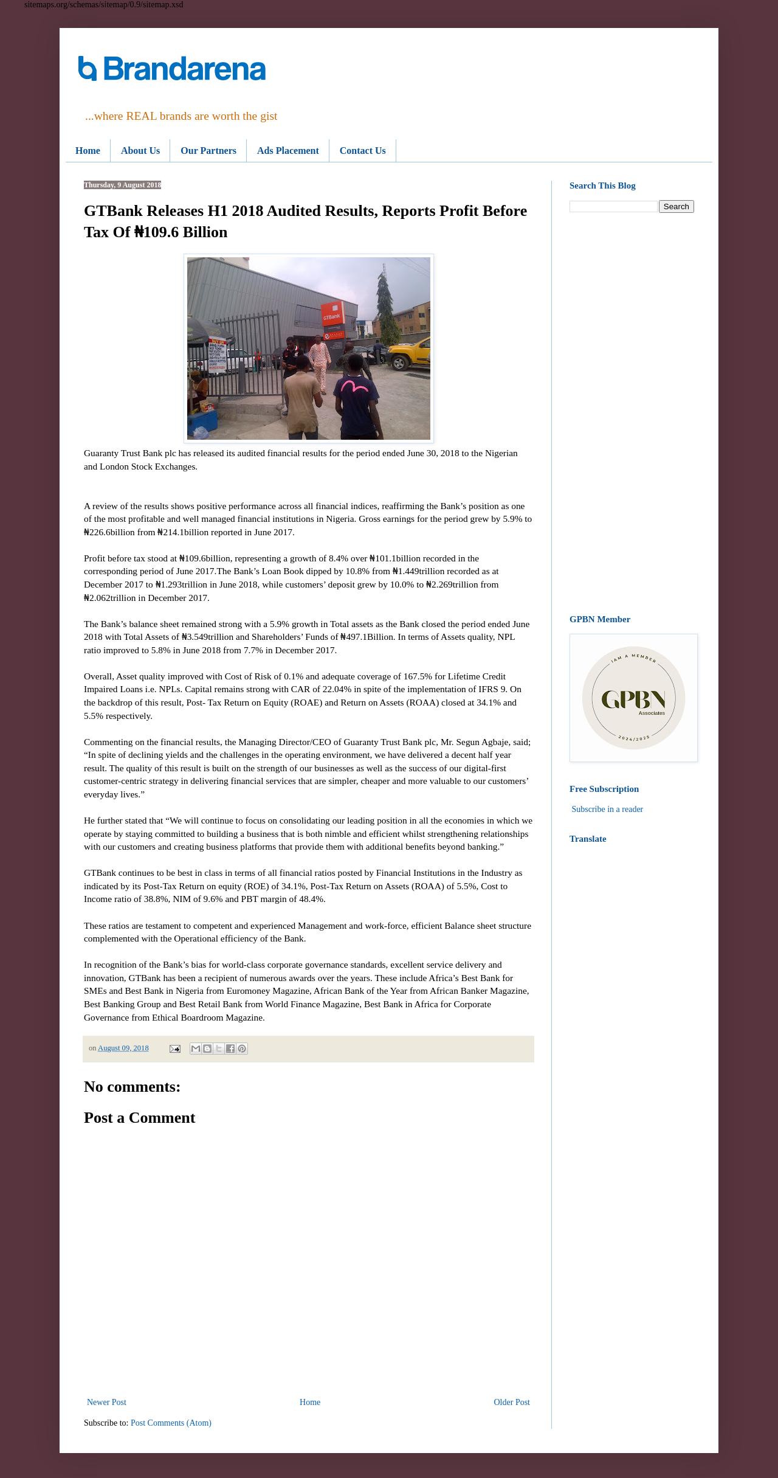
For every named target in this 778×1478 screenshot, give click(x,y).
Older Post (512, 1402)
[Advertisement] (632, 413)
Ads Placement (288, 150)
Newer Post (106, 1402)
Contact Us (363, 150)
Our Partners (208, 150)
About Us (140, 150)
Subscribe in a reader (608, 809)
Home (87, 150)
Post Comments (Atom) (171, 1423)
